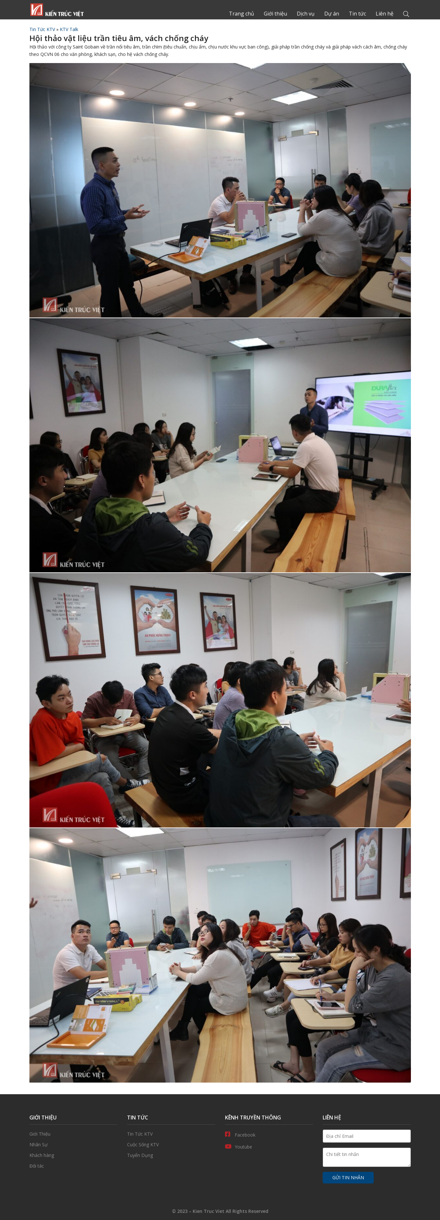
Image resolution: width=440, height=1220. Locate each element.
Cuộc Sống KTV (171, 1145)
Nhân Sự (73, 1145)
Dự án (331, 13)
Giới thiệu (275, 13)
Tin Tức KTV (42, 29)
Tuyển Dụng (171, 1155)
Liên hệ (384, 13)
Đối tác (73, 1166)
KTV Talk (69, 29)
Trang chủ (56, 10)
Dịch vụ (306, 13)
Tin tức (357, 13)
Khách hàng (73, 1155)
